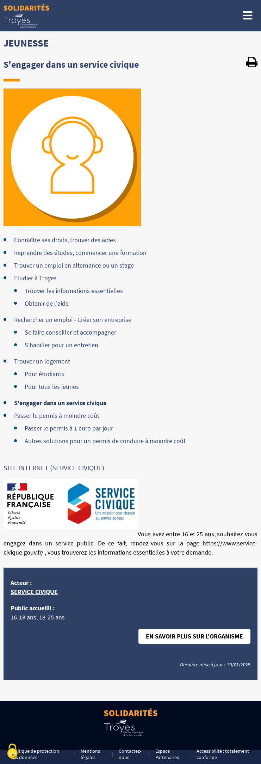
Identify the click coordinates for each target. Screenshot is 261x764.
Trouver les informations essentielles (74, 291)
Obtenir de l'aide (47, 303)
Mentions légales (90, 754)
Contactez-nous (130, 754)
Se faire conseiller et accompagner (70, 332)
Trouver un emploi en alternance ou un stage (74, 265)
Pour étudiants (44, 374)
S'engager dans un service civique (60, 403)
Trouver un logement (42, 361)
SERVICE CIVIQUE (34, 592)
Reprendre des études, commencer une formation (80, 253)
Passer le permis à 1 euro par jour (69, 428)
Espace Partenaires (167, 754)
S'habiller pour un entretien (61, 345)
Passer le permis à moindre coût (56, 415)
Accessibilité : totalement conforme (223, 754)
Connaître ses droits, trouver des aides (65, 240)
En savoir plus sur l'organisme (194, 636)
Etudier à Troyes (35, 278)
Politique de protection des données (35, 754)
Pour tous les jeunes (52, 387)
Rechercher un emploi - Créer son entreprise (72, 320)
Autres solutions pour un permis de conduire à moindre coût (105, 441)
